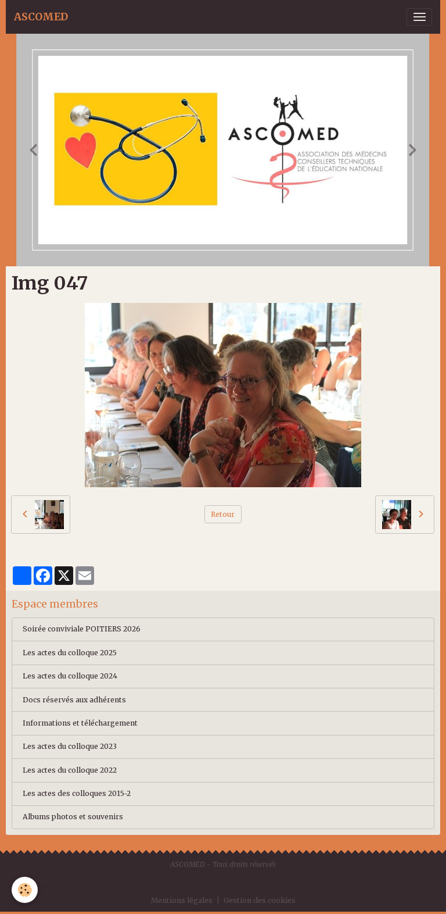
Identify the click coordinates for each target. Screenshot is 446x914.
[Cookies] (25, 890)
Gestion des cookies (260, 900)
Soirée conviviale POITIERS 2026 (82, 628)
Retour (223, 514)
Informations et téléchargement (80, 723)
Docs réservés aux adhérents (74, 699)
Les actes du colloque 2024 (70, 676)
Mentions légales (182, 900)
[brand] (41, 16)
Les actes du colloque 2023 (70, 746)
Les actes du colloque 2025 (70, 652)
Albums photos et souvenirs (73, 816)
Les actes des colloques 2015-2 (77, 793)
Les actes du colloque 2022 (70, 770)
